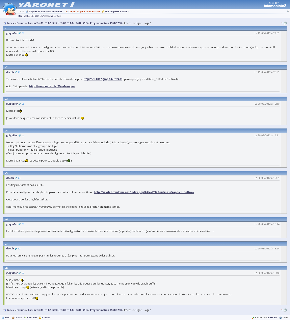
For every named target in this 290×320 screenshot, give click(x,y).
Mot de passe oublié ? (117, 11)
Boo (20, 15)
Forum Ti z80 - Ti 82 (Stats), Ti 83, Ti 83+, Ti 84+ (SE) (58, 310)
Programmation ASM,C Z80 (106, 310)
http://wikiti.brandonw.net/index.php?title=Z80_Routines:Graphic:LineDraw (144, 192)
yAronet (272, 317)
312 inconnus (46, 16)
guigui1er (12, 33)
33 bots (57, 16)
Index (10, 310)
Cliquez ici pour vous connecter (46, 11)
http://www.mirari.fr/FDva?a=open (52, 86)
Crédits (46, 317)
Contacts (32, 317)
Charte (18, 317)
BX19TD (35, 16)
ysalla (27, 16)
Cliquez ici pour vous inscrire (84, 11)
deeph (10, 72)
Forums (21, 310)
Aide (6, 317)
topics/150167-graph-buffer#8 (103, 79)
